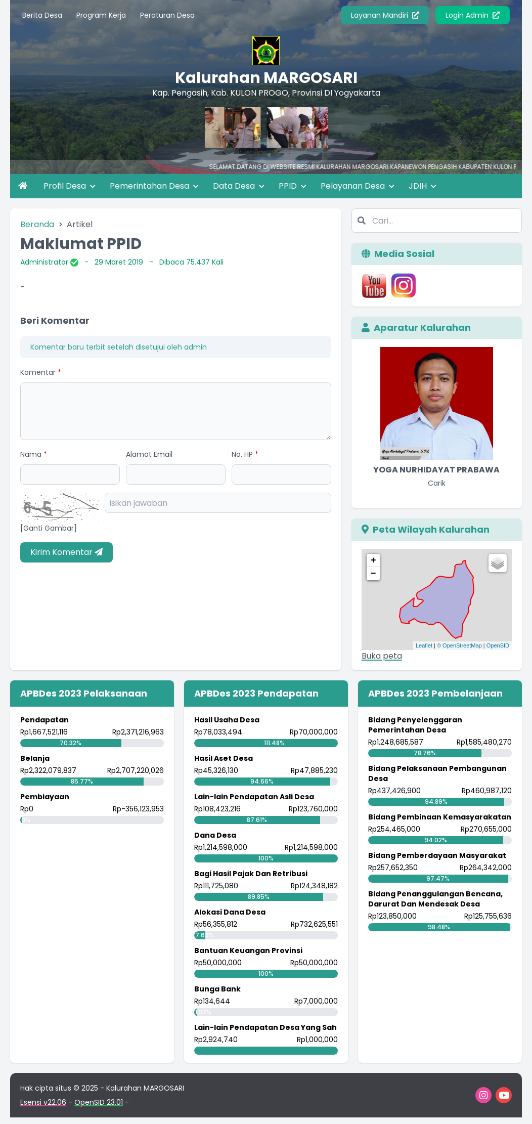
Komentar (40, 372)
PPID (292, 186)
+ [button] (373, 560)
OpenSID (497, 645)
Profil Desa (69, 186)
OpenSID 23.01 (98, 1102)
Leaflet (424, 645)
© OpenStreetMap (459, 645)
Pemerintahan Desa (154, 186)
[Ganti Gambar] (48, 528)
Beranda (37, 224)
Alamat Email (149, 454)
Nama (33, 454)
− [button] (373, 574)
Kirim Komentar (66, 552)
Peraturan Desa (167, 15)
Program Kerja (101, 15)
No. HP (245, 454)
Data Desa (238, 186)
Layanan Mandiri (385, 15)
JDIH (422, 186)
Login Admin (473, 15)
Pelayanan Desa (357, 186)
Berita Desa (42, 15)
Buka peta (382, 656)
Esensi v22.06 (43, 1102)
